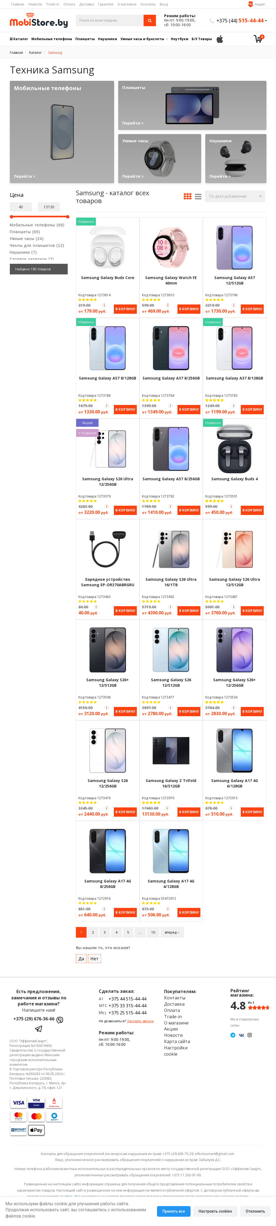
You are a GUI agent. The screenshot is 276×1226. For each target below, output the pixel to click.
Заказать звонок (140, 1018)
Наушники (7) (23, 252)
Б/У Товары (202, 39)
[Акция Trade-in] (104, 305)
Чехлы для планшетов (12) (37, 245)
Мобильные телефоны (51, 39)
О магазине (126, 4)
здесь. (69, 1193)
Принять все (173, 1211)
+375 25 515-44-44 (127, 1010)
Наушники (107, 39)
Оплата (69, 4)
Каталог (19, 39)
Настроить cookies (215, 1211)
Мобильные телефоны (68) (37, 225)
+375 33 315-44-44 (127, 1003)
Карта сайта (177, 1039)
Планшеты (85, 39)
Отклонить (255, 1211)
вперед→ (172, 929)
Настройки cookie (176, 1048)
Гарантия (105, 4)
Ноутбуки (179, 39)
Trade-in (52, 4)
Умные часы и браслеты (142, 39)
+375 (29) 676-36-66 (33, 1016)
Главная (17, 4)
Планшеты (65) (25, 232)
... (140, 929)
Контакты (148, 4)
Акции (260, 4)
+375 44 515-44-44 (127, 996)
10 (153, 929)
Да (81, 956)
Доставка (86, 4)
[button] (235, 196)
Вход (164, 4)
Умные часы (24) (27, 238)
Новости (35, 4)
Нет (94, 956)
